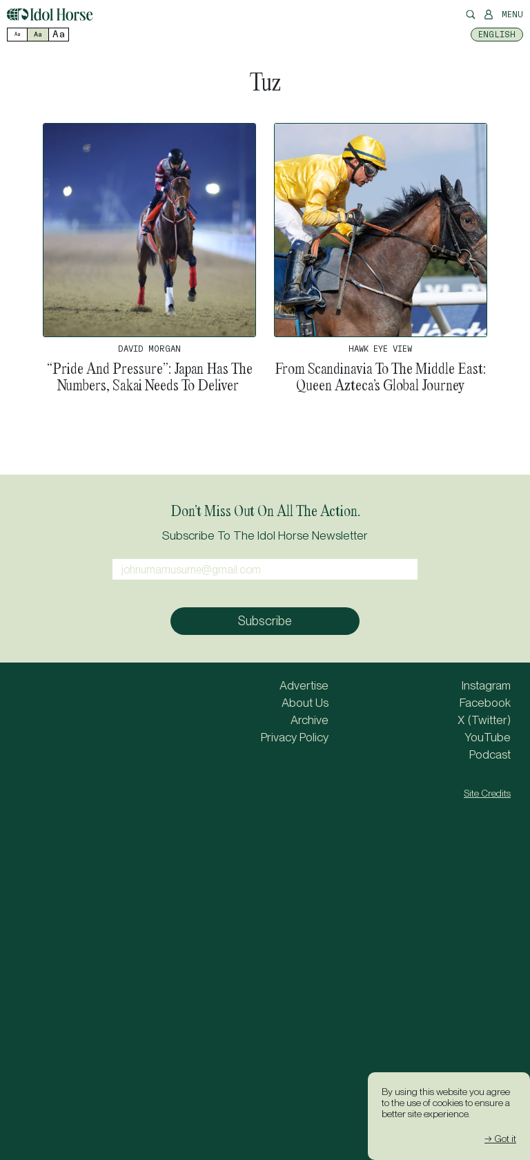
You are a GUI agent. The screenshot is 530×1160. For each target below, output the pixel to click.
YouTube (487, 737)
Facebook (485, 703)
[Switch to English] (497, 34)
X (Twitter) (484, 720)
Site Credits (487, 793)
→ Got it (500, 1138)
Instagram (486, 685)
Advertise (303, 685)
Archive (309, 720)
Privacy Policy (294, 737)
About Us (305, 703)
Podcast (490, 754)
